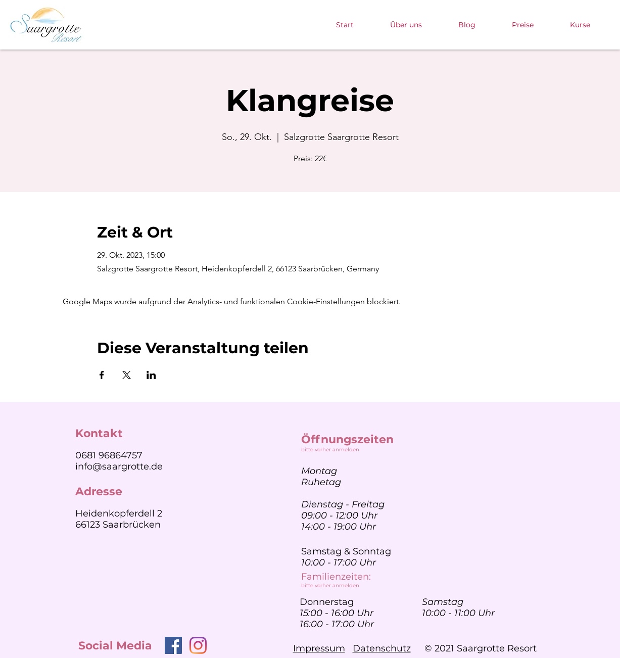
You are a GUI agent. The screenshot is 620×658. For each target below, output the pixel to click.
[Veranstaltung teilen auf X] (126, 375)
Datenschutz (382, 648)
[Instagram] (198, 645)
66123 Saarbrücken (118, 524)
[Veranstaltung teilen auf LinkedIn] (151, 375)
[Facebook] (173, 645)
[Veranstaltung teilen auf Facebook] (102, 375)
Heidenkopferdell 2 (118, 513)
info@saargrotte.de (119, 466)
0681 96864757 (108, 455)
